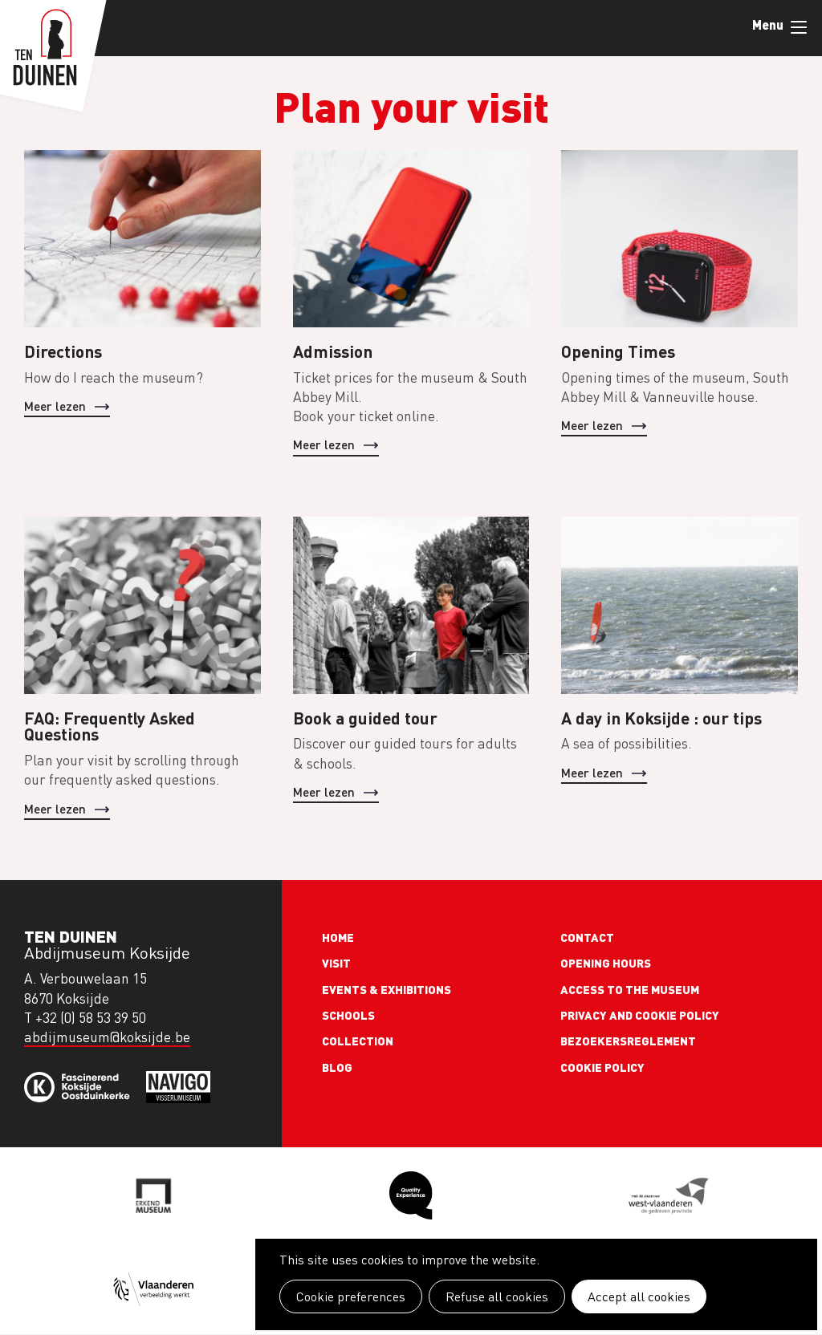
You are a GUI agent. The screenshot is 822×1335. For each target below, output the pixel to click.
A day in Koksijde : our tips (661, 718)
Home (338, 937)
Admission (332, 351)
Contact (587, 937)
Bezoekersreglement (628, 1040)
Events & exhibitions (386, 989)
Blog (337, 1067)
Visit (336, 963)
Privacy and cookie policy (639, 1015)
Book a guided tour (365, 718)
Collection (357, 1040)
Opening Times (618, 351)
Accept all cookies (639, 1296)
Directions (63, 351)
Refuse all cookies (497, 1296)
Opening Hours (605, 963)
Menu (799, 27)
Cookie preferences (350, 1296)
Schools (348, 1015)
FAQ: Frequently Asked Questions (109, 726)
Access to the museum (629, 989)
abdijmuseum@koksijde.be (107, 1037)
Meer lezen (55, 405)
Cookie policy (602, 1067)
